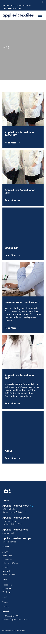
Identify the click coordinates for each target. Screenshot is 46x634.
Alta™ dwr (7, 555)
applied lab (11, 247)
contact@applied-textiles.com (16, 619)
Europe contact (9, 541)
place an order (8, 5)
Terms (5, 602)
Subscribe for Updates (12, 8)
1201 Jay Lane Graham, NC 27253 (12, 522)
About (8, 450)
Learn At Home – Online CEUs (22, 302)
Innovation (7, 559)
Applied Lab (27, 5)
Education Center (10, 563)
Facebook (7, 584)
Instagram (6, 588)
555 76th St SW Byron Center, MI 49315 (14, 510)
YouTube (6, 592)
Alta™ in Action (9, 574)
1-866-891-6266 (11, 616)
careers (19, 5)
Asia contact (8, 532)
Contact (6, 570)
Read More (10, 142)
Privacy (5, 606)
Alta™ (5, 551)
